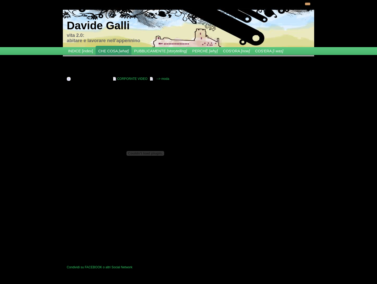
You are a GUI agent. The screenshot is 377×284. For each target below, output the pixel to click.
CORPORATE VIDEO (132, 79)
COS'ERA (269, 51)
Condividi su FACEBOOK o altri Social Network (99, 267)
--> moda (163, 79)
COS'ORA (236, 51)
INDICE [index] (80, 51)
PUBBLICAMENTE (160, 51)
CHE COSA (113, 51)
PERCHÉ (205, 51)
